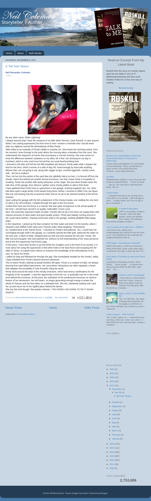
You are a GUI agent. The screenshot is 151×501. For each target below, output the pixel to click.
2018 (112, 381)
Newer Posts (13, 307)
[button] (14, 76)
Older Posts (91, 307)
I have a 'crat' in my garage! (131, 275)
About (21, 53)
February (116, 435)
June (114, 418)
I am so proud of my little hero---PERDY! (125, 227)
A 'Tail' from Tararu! (17, 66)
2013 (112, 456)
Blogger (104, 493)
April (114, 426)
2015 (112, 448)
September (117, 406)
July (114, 414)
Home (9, 53)
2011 (112, 464)
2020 (112, 373)
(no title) (110, 177)
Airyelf (85, 493)
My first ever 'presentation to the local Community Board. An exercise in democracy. (123, 158)
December (117, 389)
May (114, 422)
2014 (112, 452)
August (115, 410)
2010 (112, 468)
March (115, 430)
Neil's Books (35, 53)
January (116, 439)
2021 (112, 369)
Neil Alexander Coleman (18, 72)
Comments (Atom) (26, 314)
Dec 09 (118, 392)
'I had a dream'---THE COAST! (120, 314)
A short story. (112, 193)
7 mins (8, 76)
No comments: (62, 297)
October (116, 402)
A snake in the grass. (128, 208)
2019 (112, 377)
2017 (112, 385)
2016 (112, 444)
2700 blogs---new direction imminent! (123, 243)
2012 (112, 460)
